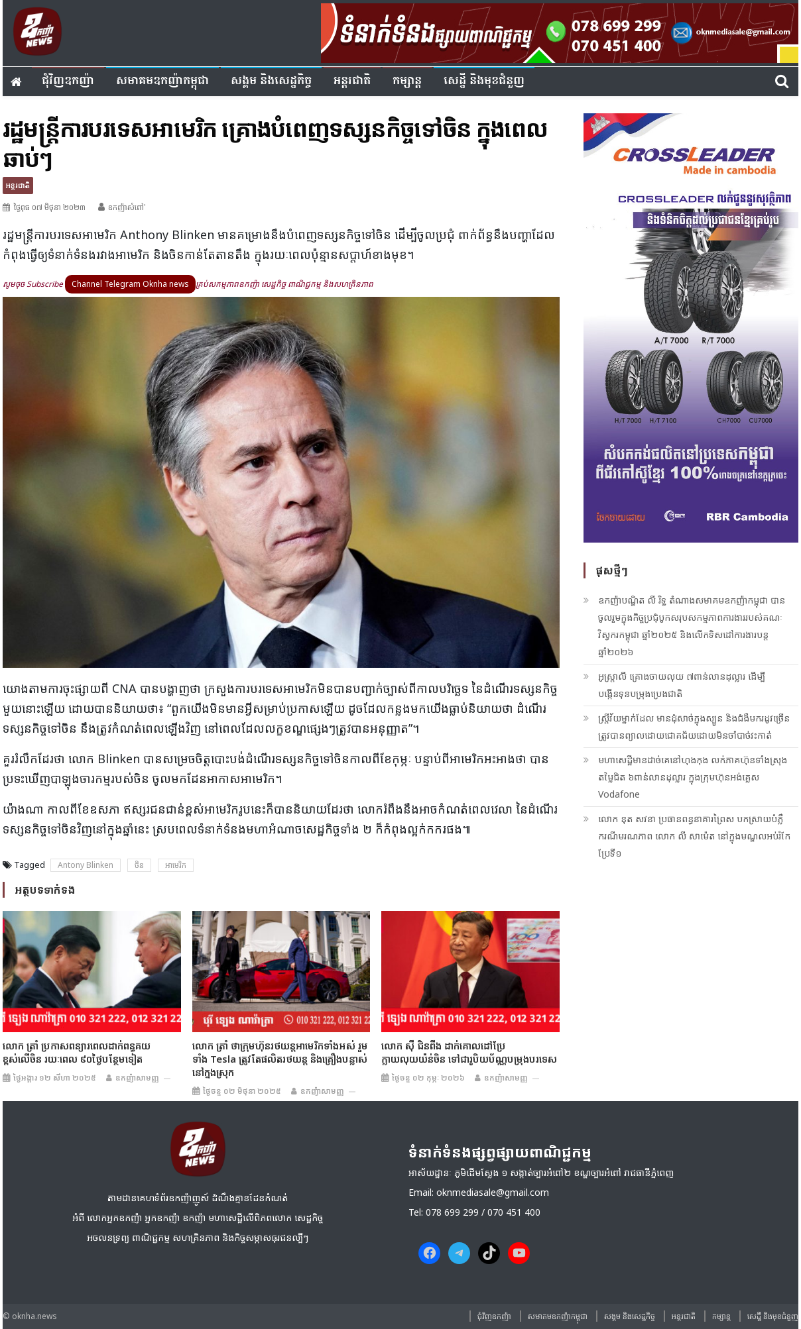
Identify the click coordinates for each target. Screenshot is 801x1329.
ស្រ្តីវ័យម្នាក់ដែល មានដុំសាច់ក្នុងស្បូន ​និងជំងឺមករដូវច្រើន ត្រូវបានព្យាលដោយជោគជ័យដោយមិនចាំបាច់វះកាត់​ (694, 726)
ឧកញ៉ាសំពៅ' (127, 207)
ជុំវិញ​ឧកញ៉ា (68, 81)
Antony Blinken (85, 865)
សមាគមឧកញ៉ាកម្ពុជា (162, 81)
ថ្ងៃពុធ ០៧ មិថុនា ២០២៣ (49, 207)
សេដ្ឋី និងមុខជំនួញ (484, 81)
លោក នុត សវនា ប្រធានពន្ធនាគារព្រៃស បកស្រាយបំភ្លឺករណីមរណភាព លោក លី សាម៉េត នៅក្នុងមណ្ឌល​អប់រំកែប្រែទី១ (694, 835)
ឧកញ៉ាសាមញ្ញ (137, 1077)
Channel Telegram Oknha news (130, 284)
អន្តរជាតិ (352, 81)
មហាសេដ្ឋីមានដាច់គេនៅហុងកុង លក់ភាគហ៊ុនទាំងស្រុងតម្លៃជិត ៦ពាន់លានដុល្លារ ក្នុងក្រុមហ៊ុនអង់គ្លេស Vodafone (692, 776)
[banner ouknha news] (559, 31)
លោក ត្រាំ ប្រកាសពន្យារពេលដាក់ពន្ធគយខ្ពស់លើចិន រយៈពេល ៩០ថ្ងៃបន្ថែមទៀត (77, 1052)
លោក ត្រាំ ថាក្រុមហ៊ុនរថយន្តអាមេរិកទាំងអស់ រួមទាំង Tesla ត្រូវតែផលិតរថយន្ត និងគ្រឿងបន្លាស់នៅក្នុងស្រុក (280, 1059)
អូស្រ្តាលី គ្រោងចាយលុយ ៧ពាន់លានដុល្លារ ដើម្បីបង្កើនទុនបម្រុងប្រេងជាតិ (681, 685)
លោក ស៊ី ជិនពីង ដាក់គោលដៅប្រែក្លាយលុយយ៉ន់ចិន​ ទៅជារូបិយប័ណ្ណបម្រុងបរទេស (469, 1052)
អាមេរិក (175, 865)
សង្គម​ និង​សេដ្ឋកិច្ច (271, 81)
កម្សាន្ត (407, 81)
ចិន (139, 865)
